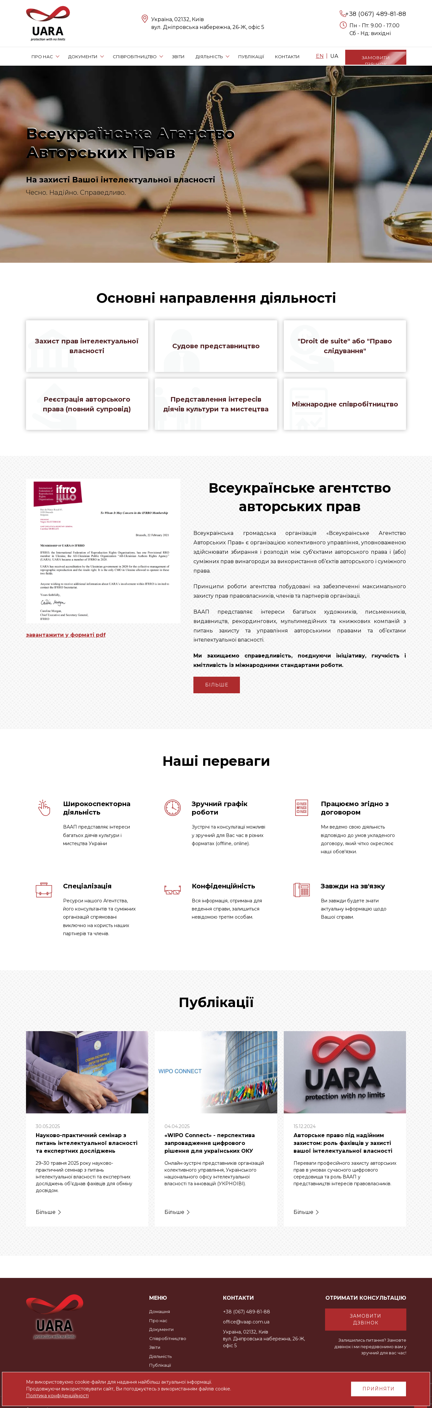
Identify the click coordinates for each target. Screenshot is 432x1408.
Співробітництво (167, 1338)
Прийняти (378, 1389)
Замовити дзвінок (365, 1319)
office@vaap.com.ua (246, 1322)
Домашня (159, 1311)
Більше (216, 686)
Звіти (154, 1347)
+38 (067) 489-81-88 (375, 14)
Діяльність (160, 1356)
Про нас (158, 1320)
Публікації (160, 1365)
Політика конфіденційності (57, 1396)
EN (320, 56)
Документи (161, 1329)
